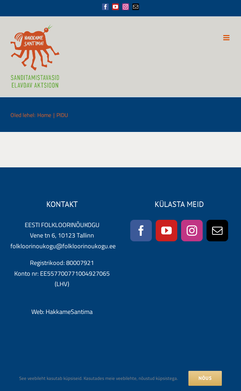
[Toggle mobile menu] (227, 37)
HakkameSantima (69, 311)
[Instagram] (192, 230)
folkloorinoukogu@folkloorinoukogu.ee (63, 246)
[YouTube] (166, 230)
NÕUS (205, 378)
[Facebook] (141, 230)
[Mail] (217, 230)
